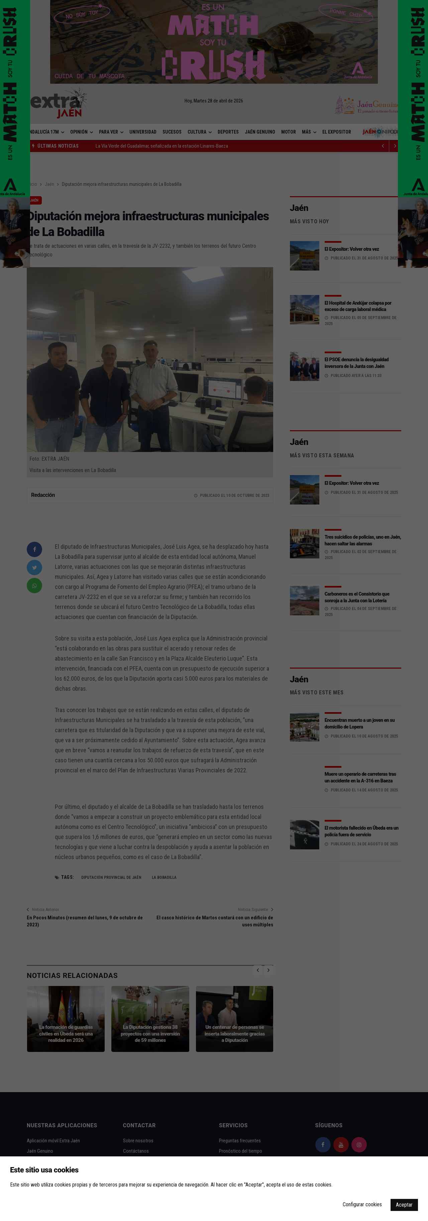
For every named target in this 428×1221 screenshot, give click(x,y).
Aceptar (404, 1205)
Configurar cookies (362, 1204)
